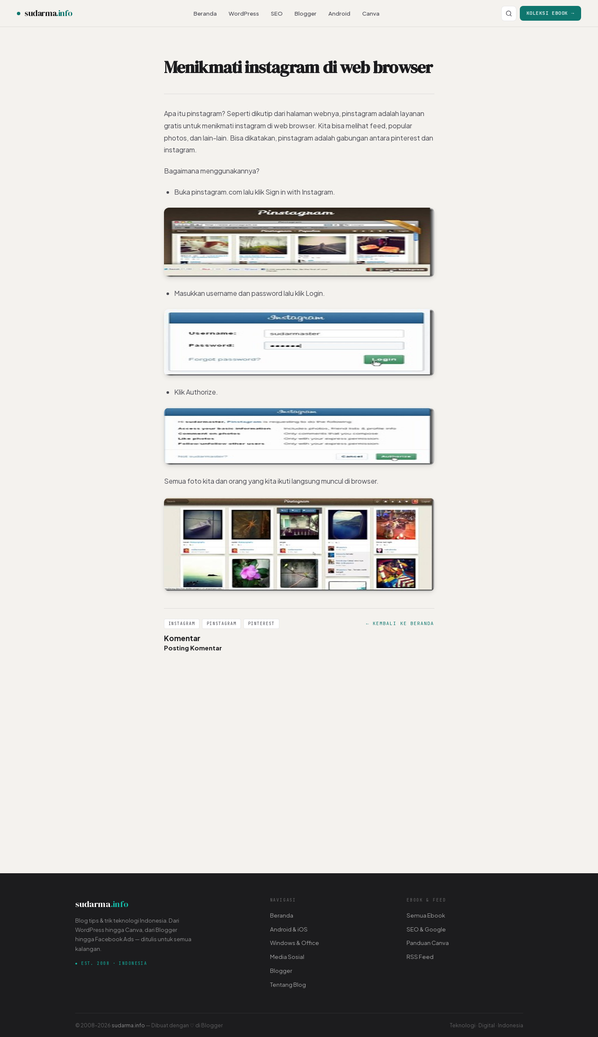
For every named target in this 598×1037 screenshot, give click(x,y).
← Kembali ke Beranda (400, 623)
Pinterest (261, 623)
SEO (277, 13)
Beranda (205, 13)
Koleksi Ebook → (550, 13)
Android (339, 13)
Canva (371, 13)
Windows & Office (294, 942)
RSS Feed (420, 956)
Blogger (306, 13)
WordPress (244, 13)
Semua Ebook (426, 915)
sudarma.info (128, 1025)
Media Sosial (287, 956)
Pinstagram (221, 623)
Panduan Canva (428, 942)
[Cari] (508, 13)
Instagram (182, 623)
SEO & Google (426, 929)
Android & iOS (289, 929)
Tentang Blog (288, 984)
